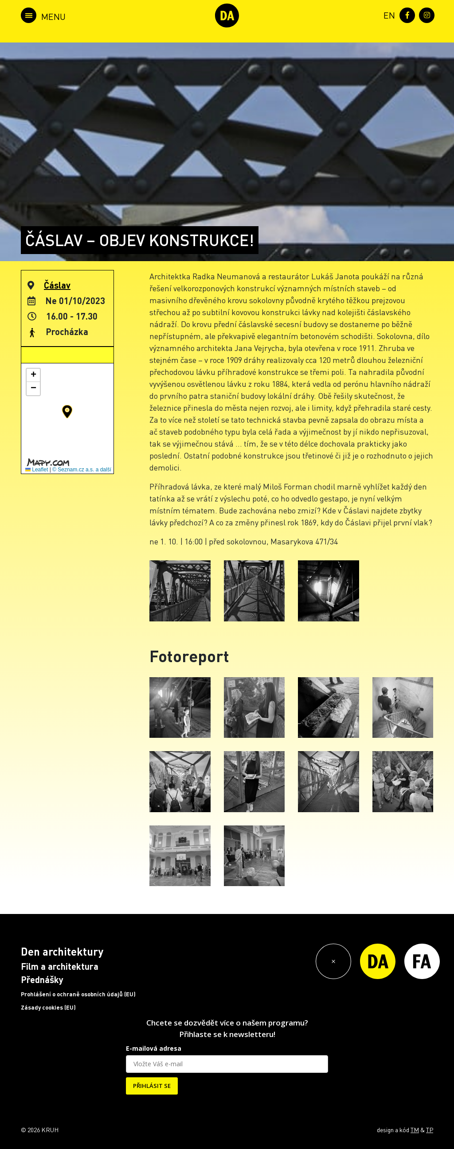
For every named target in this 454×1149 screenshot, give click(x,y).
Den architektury (62, 951)
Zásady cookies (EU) (48, 1007)
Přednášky (42, 979)
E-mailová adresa (153, 1048)
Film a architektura (59, 966)
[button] (67, 411)
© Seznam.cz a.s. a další (81, 470)
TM (415, 1130)
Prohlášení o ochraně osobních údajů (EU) (78, 994)
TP (429, 1130)
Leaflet (36, 470)
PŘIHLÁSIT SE (152, 1086)
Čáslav (57, 285)
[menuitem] (387, 14)
